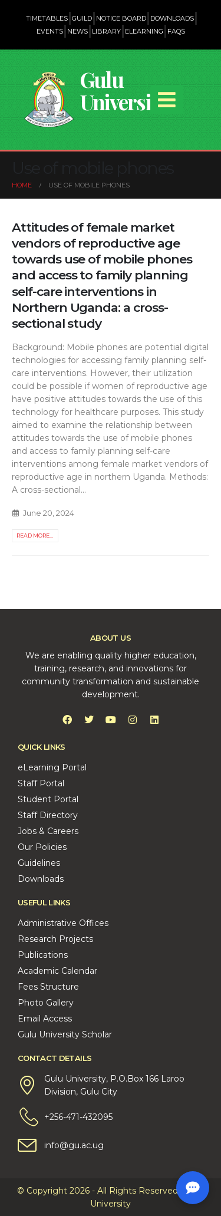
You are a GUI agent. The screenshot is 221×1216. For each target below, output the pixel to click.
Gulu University (123, 90)
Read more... (35, 535)
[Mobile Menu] (166, 99)
